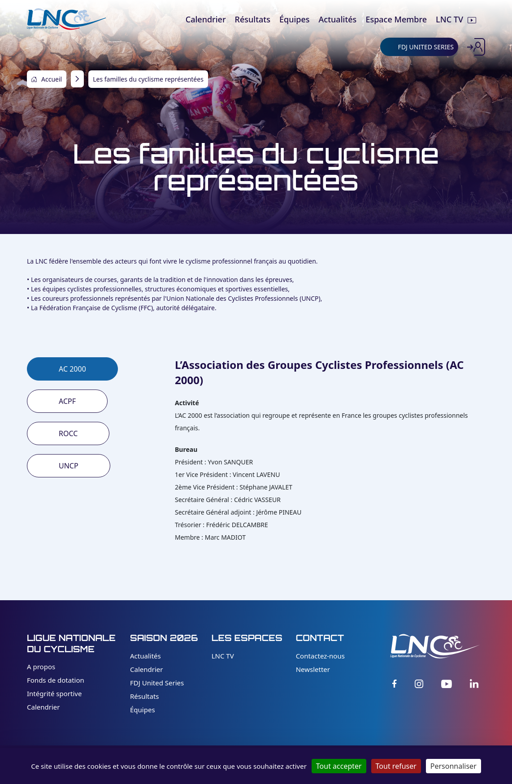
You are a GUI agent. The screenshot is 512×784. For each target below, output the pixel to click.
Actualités (145, 655)
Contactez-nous (320, 655)
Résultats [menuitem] (252, 19)
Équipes (142, 709)
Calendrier (43, 706)
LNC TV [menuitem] (449, 19)
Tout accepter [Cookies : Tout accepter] (339, 766)
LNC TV (223, 655)
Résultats (144, 696)
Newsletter (313, 669)
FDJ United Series (157, 682)
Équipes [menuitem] (294, 19)
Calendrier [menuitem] (206, 19)
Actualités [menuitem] (338, 19)
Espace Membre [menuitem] (396, 19)
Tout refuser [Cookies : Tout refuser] (396, 766)
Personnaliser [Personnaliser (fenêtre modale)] (453, 766)
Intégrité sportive (54, 693)
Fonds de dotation (55, 680)
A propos (41, 666)
